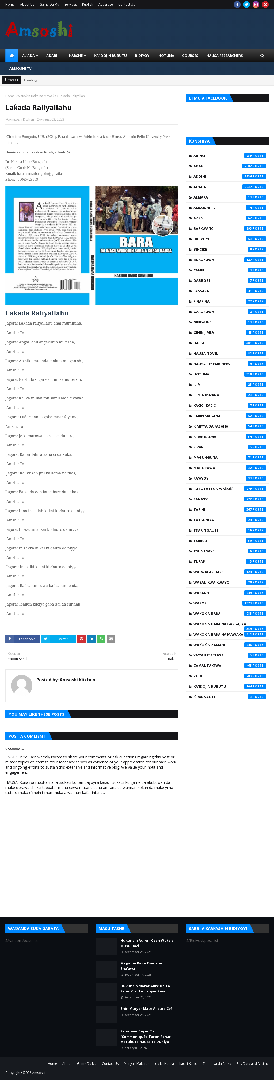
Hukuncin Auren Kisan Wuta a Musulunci (147, 943)
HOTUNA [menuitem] (166, 55)
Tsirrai (229, 540)
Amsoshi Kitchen (21, 119)
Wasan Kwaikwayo (229, 582)
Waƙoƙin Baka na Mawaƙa (36, 96)
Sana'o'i (229, 499)
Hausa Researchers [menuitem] (224, 55)
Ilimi (229, 384)
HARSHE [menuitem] (76, 55)
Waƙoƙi (229, 603)
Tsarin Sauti (229, 530)
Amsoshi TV (229, 207)
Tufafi (229, 561)
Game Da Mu (49, 4)
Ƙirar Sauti (229, 696)
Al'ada (229, 186)
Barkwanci (229, 228)
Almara (229, 197)
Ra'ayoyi (229, 478)
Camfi (229, 270)
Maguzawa (229, 467)
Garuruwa (229, 311)
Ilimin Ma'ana (229, 395)
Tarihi (229, 509)
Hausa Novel (229, 353)
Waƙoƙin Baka (229, 613)
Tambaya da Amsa (217, 1063)
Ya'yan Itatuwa (229, 655)
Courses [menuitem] (190, 55)
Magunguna (229, 457)
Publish (87, 4)
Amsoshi (38, 1072)
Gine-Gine (229, 322)
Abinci (229, 155)
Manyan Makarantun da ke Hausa (149, 1063)
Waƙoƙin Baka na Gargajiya (229, 625)
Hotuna (229, 374)
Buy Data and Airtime (253, 1063)
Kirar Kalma (229, 436)
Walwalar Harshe (229, 571)
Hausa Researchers (229, 363)
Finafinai (229, 301)
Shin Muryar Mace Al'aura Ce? (146, 1008)
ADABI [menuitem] (51, 55)
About (67, 1063)
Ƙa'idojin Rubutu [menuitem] (110, 55)
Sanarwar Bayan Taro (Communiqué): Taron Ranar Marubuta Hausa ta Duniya (145, 1036)
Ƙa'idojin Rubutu (229, 686)
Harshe (229, 343)
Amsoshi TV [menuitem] (20, 68)
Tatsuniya (229, 519)
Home (10, 4)
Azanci (229, 218)
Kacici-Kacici (229, 405)
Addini (229, 176)
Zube (229, 676)
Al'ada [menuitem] (28, 55)
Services (70, 4)
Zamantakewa (229, 665)
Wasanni (229, 592)
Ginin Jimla (229, 332)
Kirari (229, 447)
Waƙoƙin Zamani (229, 644)
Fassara (229, 290)
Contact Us (126, 4)
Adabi (229, 166)
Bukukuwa (229, 259)
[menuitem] (11, 55)
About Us (27, 4)
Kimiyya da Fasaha (229, 426)
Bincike (229, 249)
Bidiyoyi (229, 238)
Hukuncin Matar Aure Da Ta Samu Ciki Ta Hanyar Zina (145, 988)
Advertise (105, 4)
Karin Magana (229, 415)
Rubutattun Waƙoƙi (229, 488)
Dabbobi (229, 280)
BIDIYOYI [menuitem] (142, 55)
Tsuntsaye (229, 551)
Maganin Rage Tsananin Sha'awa (141, 966)
